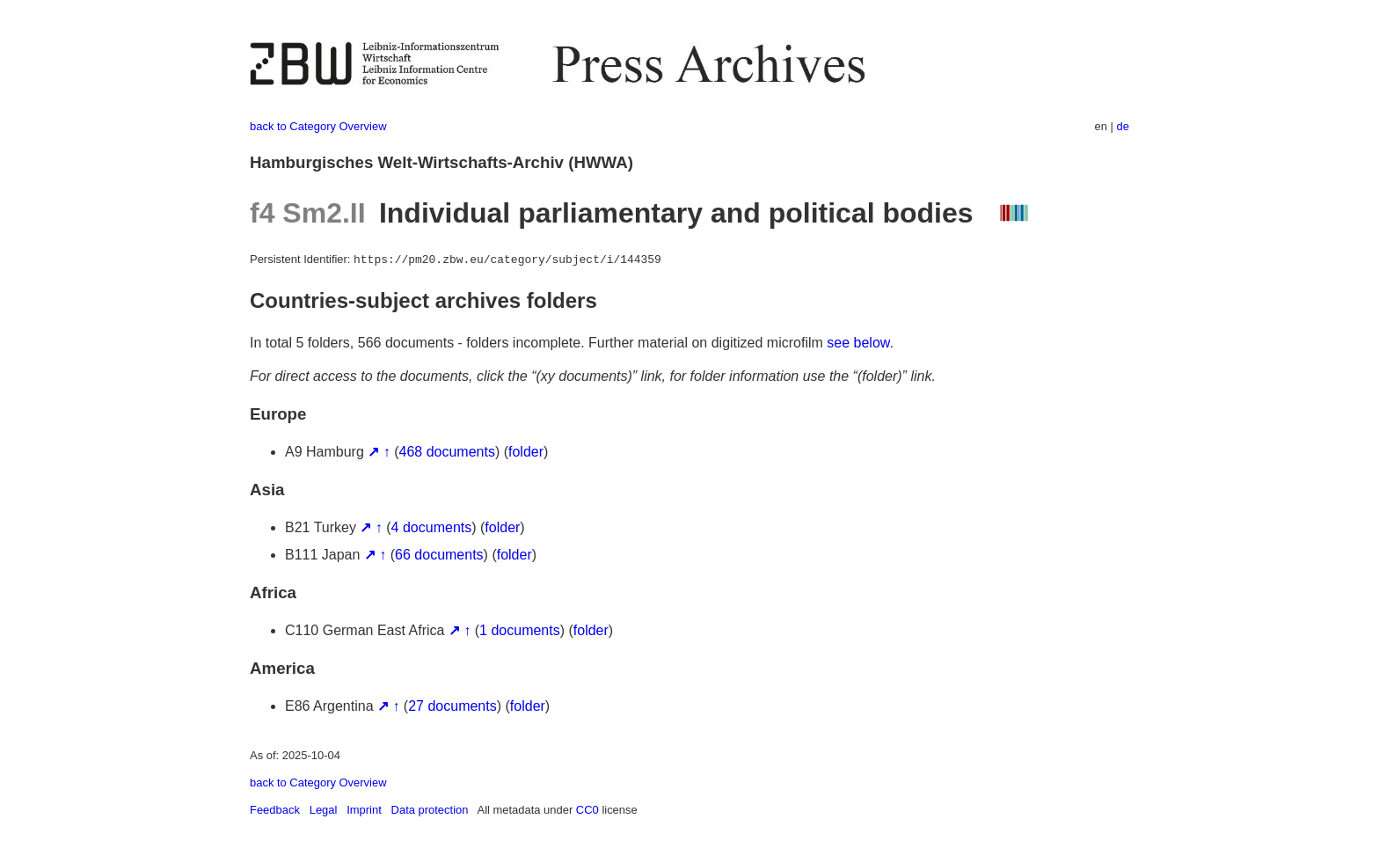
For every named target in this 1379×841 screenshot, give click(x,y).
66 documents (439, 554)
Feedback (275, 809)
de (1123, 126)
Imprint (364, 809)
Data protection (430, 809)
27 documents (452, 705)
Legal (324, 809)
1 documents (519, 630)
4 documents (431, 527)
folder (526, 451)
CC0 (587, 809)
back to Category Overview (318, 126)
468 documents (447, 451)
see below (858, 342)
